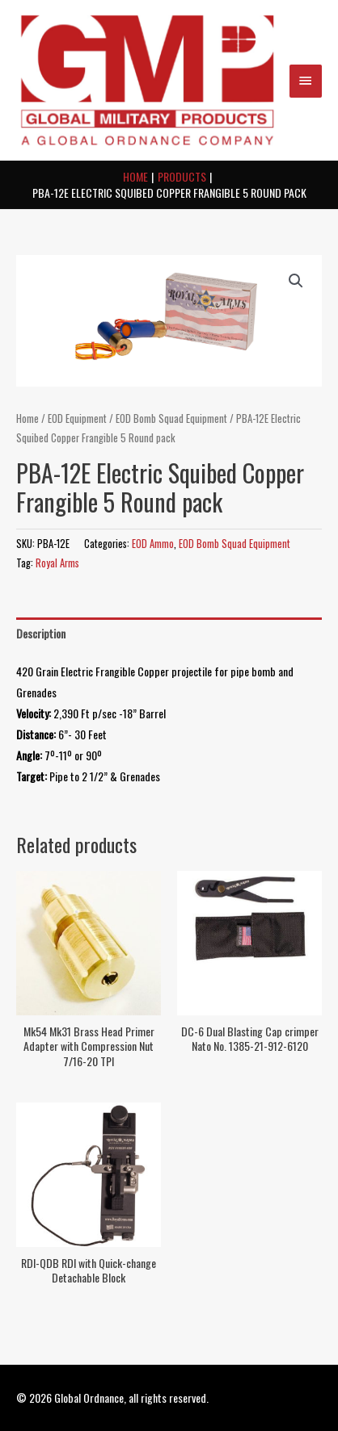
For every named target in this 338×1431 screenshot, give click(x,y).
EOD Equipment (77, 418)
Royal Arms (57, 563)
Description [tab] (40, 633)
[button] (296, 280)
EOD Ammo (153, 543)
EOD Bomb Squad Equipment (171, 418)
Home (27, 418)
